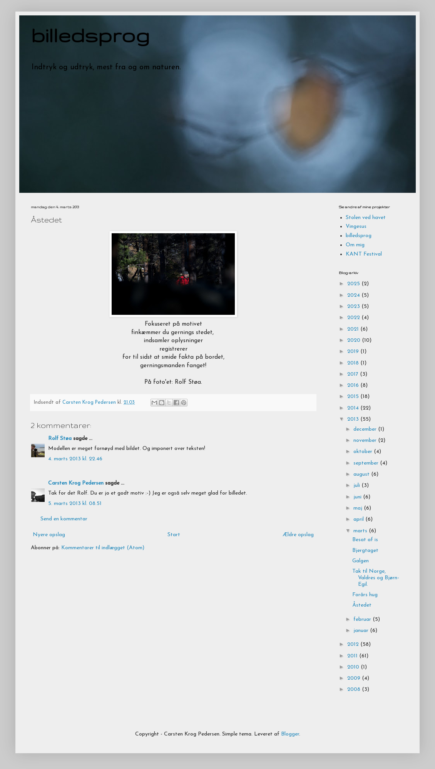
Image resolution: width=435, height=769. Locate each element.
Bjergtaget (365, 550)
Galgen (360, 561)
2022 (354, 318)
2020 (354, 340)
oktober (363, 452)
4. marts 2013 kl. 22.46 (75, 459)
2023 (354, 306)
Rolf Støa (60, 438)
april (359, 519)
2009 (354, 678)
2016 (353, 385)
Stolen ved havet (366, 218)
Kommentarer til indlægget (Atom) (102, 548)
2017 (353, 374)
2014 (353, 408)
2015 (353, 397)
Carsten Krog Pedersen (76, 483)
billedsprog (90, 35)
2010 (354, 667)
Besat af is (365, 540)
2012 (353, 644)
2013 (353, 419)
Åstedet (361, 605)
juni (358, 497)
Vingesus (356, 226)
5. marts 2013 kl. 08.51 (75, 504)
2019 (353, 351)
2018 (353, 363)
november (365, 440)
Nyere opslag (49, 535)
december (365, 429)
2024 (354, 295)
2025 (354, 284)
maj (358, 508)
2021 (353, 329)
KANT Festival (364, 254)
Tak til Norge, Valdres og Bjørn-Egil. (375, 577)
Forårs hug (365, 595)
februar (363, 619)
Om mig (355, 245)
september (366, 463)
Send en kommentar (63, 519)
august (362, 474)
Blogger (290, 734)
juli (357, 485)
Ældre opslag (298, 535)
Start (173, 535)
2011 (353, 656)
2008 (354, 689)
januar (361, 631)
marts (361, 531)
